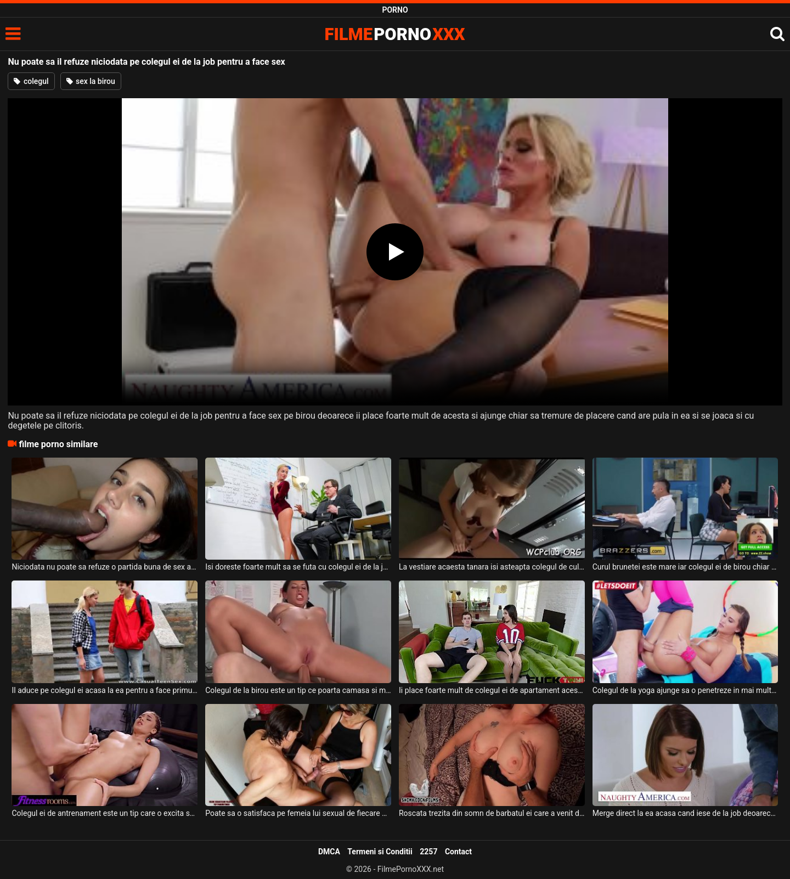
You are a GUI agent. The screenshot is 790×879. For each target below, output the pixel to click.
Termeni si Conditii (379, 851)
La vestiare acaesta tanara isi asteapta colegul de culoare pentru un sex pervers (492, 566)
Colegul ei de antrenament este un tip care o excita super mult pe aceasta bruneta (105, 813)
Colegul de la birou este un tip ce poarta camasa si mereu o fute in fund (298, 690)
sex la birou (90, 81)
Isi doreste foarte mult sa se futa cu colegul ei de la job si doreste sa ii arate (298, 566)
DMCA (329, 851)
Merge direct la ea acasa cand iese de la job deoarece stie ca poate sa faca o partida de (685, 813)
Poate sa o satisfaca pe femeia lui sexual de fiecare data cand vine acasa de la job (298, 813)
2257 (428, 851)
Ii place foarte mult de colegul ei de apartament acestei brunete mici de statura (492, 690)
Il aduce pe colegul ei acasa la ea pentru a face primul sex (105, 690)
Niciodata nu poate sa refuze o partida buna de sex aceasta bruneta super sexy (105, 566)
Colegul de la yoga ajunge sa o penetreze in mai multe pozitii (685, 690)
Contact (458, 851)
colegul (31, 81)
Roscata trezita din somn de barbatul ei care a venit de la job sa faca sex (492, 813)
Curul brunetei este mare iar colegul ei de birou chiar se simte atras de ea (685, 566)
